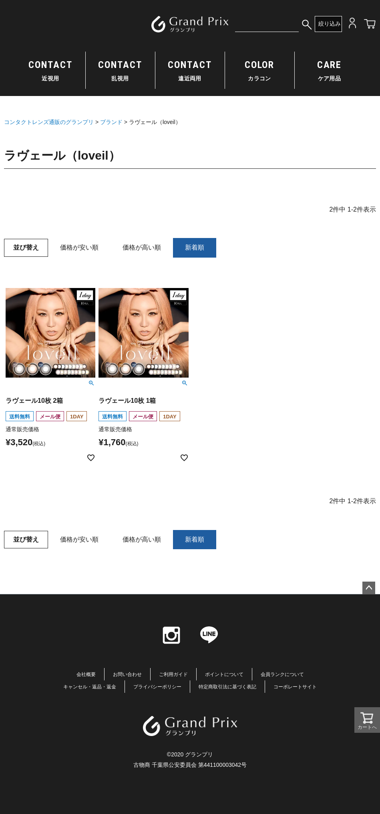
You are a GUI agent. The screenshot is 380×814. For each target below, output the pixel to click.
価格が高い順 (142, 247)
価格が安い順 (79, 247)
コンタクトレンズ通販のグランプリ (49, 122)
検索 (307, 24)
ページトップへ (368, 588)
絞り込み (329, 23)
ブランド (111, 122)
